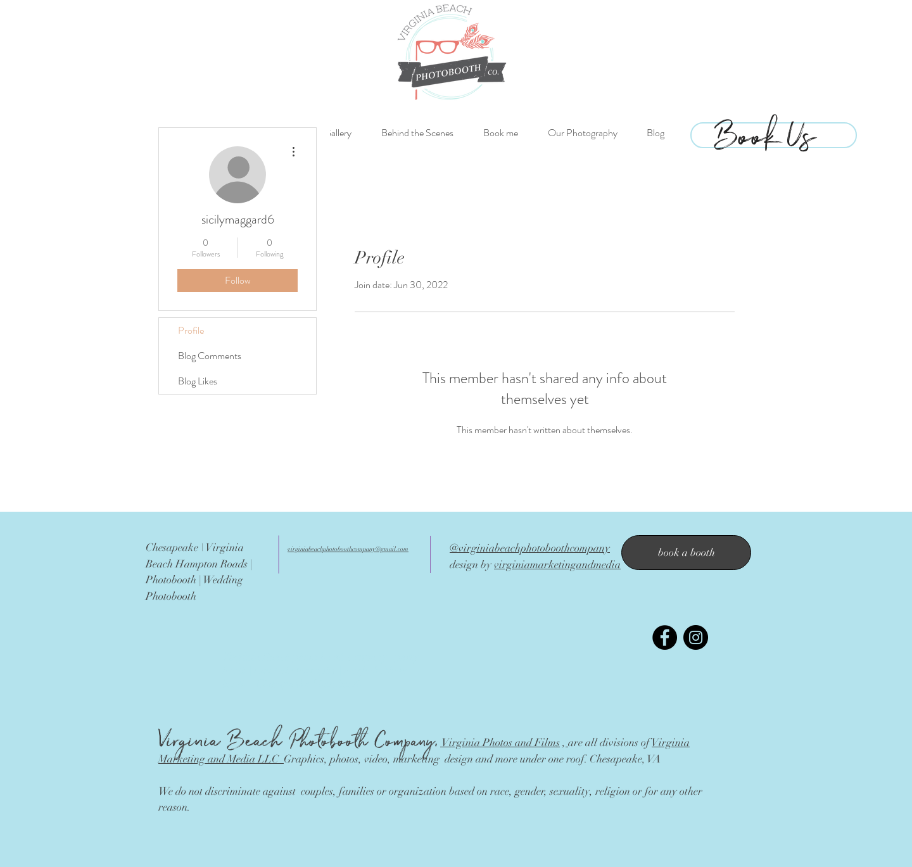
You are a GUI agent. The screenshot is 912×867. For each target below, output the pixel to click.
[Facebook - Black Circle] (664, 637)
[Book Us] (765, 133)
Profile (191, 330)
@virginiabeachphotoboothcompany (530, 548)
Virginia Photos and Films (500, 742)
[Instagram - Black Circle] (695, 637)
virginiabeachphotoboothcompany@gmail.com (348, 549)
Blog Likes (197, 381)
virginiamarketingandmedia (557, 564)
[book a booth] (686, 552)
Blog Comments (209, 355)
